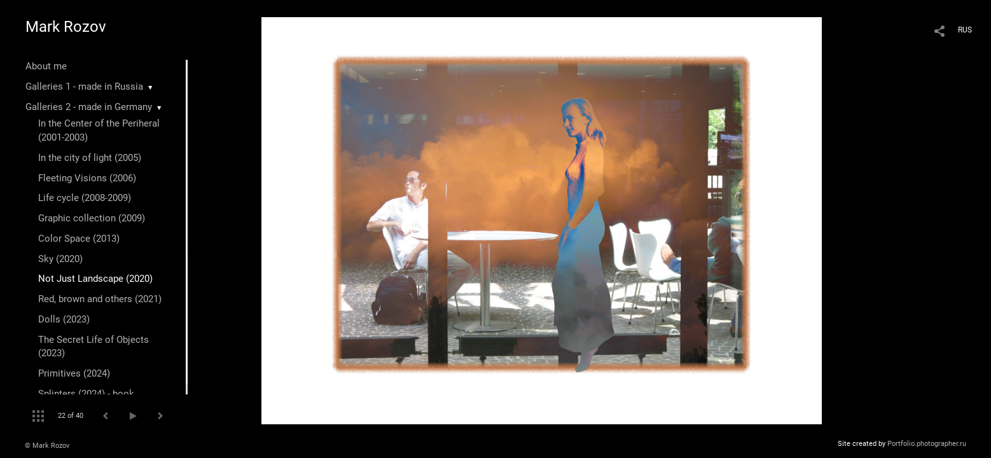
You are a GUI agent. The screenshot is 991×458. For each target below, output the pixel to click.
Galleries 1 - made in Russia (84, 86)
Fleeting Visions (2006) (87, 178)
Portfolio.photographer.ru (926, 444)
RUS (965, 29)
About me (46, 66)
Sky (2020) (60, 259)
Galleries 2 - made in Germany (88, 107)
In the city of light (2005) (89, 157)
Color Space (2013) (79, 238)
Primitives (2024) (74, 373)
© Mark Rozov (47, 445)
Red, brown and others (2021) (100, 299)
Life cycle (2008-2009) (84, 198)
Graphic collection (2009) (91, 218)
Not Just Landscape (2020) (95, 278)
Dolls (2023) (64, 319)
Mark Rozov (65, 27)
